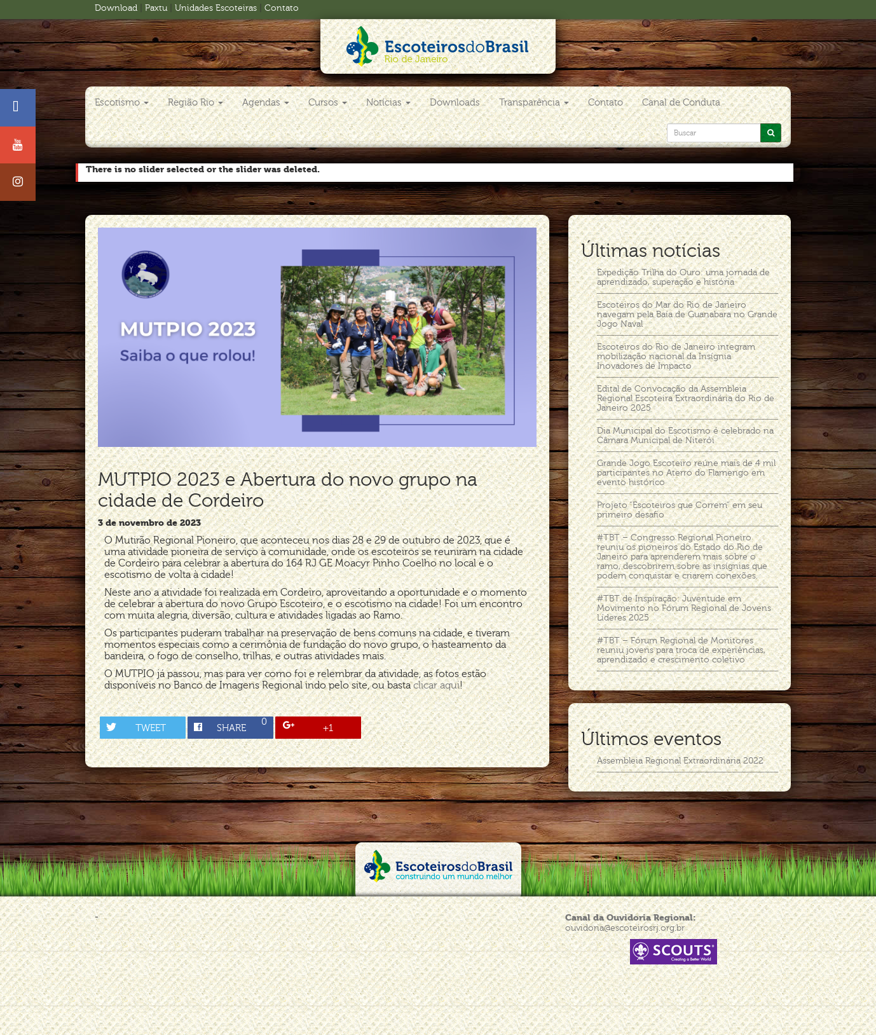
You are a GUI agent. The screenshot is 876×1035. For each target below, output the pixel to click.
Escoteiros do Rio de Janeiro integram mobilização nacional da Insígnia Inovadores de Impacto (676, 356)
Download (116, 8)
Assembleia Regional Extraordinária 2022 (680, 760)
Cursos (327, 102)
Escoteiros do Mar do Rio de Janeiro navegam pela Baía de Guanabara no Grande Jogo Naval (687, 314)
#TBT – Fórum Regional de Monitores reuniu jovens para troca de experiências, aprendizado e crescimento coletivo (681, 650)
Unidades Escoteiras (216, 8)
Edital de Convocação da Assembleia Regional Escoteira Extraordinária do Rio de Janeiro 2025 (685, 398)
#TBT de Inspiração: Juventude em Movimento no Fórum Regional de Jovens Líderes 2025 (684, 608)
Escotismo (122, 102)
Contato (281, 8)
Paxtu (156, 8)
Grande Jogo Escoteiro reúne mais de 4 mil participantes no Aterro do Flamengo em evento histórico (686, 472)
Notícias (388, 102)
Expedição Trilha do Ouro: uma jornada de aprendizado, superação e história (683, 277)
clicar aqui (436, 685)
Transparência (534, 102)
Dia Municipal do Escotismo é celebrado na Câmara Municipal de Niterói (685, 435)
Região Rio (195, 102)
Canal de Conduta (681, 102)
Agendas (265, 102)
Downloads (455, 102)
